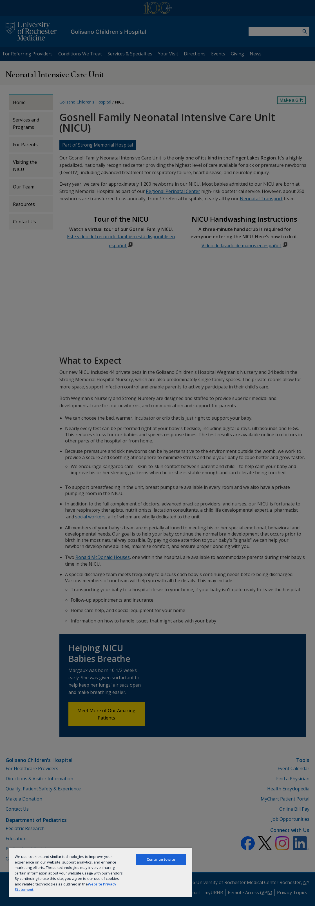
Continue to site (161, 859)
